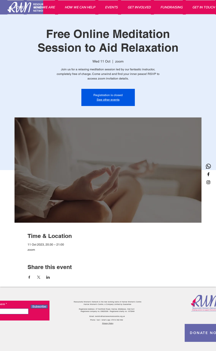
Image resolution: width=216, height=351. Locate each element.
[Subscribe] (39, 306)
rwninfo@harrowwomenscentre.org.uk (110, 316)
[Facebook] (208, 174)
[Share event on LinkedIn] (48, 277)
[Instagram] (208, 182)
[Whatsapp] (208, 166)
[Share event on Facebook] (29, 277)
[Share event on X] (38, 277)
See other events (108, 99)
